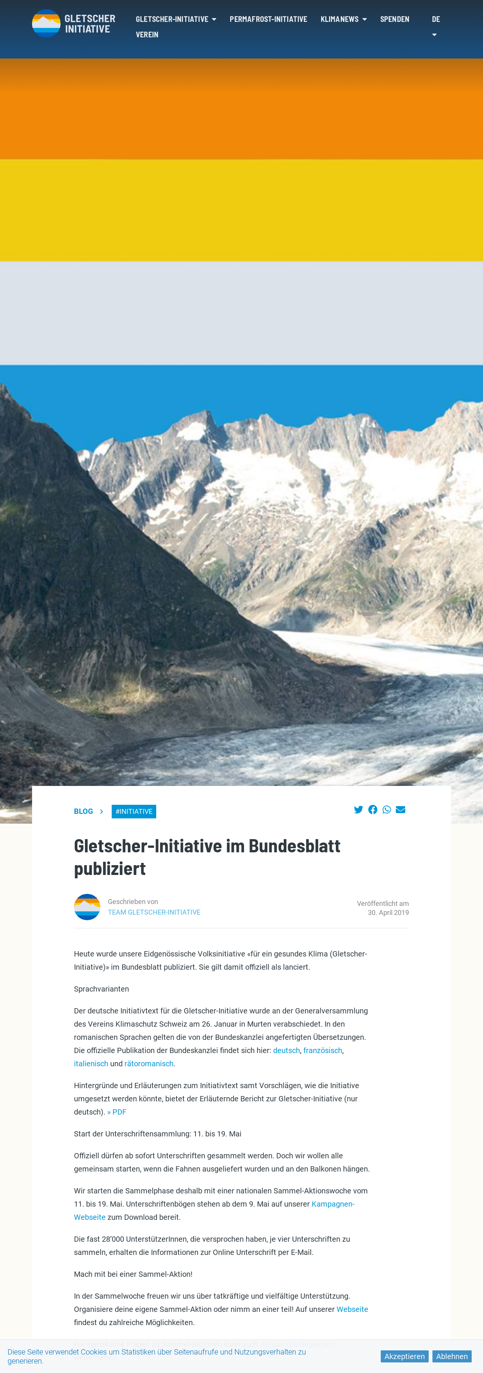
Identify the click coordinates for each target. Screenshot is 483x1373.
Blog (83, 811)
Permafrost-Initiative (268, 18)
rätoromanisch (149, 1063)
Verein (147, 34)
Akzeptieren (405, 1356)
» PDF (116, 1111)
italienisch (91, 1063)
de (436, 26)
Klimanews (344, 18)
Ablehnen (452, 1356)
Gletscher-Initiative (176, 18)
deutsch (286, 1050)
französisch (322, 1050)
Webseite (352, 1309)
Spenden (394, 18)
